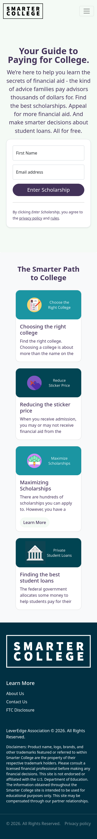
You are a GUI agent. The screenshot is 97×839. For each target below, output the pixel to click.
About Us (15, 693)
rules (54, 218)
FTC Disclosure (20, 710)
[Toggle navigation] (86, 11)
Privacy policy (78, 823)
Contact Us (16, 702)
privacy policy (30, 218)
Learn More (34, 522)
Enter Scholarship (48, 189)
